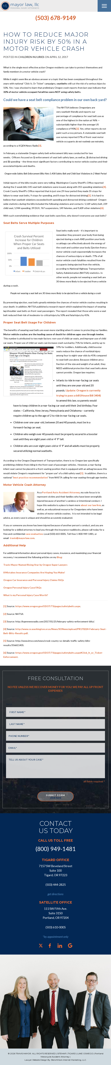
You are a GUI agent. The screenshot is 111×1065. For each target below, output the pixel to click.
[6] (101, 208)
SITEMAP (61, 1053)
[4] (104, 186)
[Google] (70, 945)
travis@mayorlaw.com (21, 538)
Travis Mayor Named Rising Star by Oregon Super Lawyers (35, 564)
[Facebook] (50, 945)
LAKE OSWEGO (85, 1053)
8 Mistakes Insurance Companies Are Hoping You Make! (34, 572)
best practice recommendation (30, 477)
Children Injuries (31, 56)
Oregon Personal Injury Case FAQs (22, 587)
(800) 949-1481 (55, 848)
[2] (77, 128)
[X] (41, 945)
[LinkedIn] (60, 945)
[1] (81, 473)
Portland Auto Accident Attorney (61, 492)
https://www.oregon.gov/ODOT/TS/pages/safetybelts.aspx (47, 606)
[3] (39, 145)
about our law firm (91, 505)
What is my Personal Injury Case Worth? (25, 595)
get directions (55, 894)
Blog (59, 557)
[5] (89, 195)
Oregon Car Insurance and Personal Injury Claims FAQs (33, 580)
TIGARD (72, 1053)
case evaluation (34, 533)
